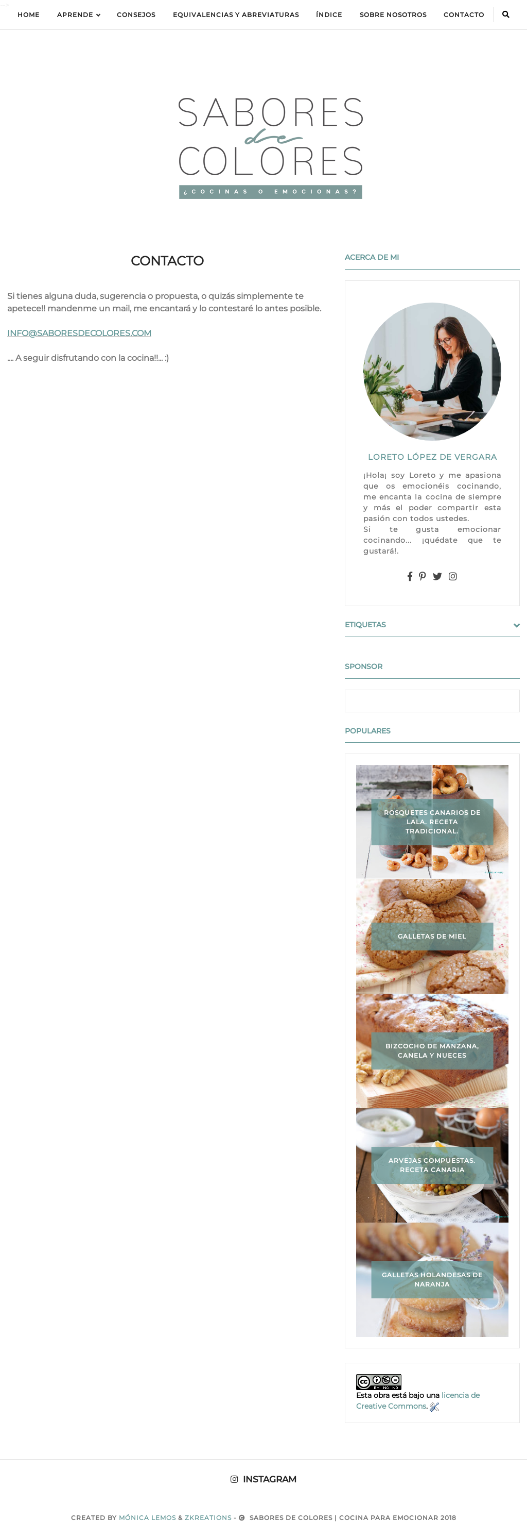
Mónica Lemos (147, 1518)
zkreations (208, 1518)
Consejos (136, 15)
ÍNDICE (329, 15)
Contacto (464, 15)
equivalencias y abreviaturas (236, 15)
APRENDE (78, 15)
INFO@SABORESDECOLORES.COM (79, 333)
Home (28, 15)
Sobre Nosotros (393, 15)
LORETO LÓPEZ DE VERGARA (432, 457)
